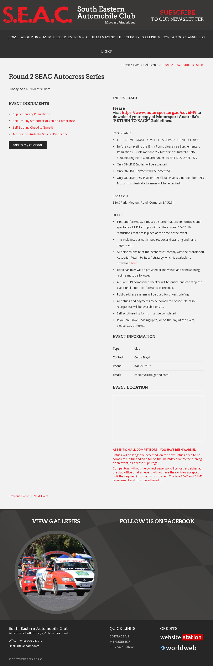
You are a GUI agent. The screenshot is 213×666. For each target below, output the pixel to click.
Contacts (171, 37)
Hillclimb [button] (128, 37)
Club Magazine (100, 37)
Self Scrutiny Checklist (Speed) (33, 127)
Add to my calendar (27, 145)
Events (137, 65)
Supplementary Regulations (31, 114)
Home (13, 37)
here (134, 263)
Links (106, 51)
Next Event (41, 496)
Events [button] (76, 37)
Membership (54, 37)
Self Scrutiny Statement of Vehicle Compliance (44, 121)
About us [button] (31, 37)
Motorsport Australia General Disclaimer (40, 134)
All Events (151, 65)
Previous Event (19, 496)
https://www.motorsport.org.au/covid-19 (159, 112)
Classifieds (194, 37)
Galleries (151, 37)
